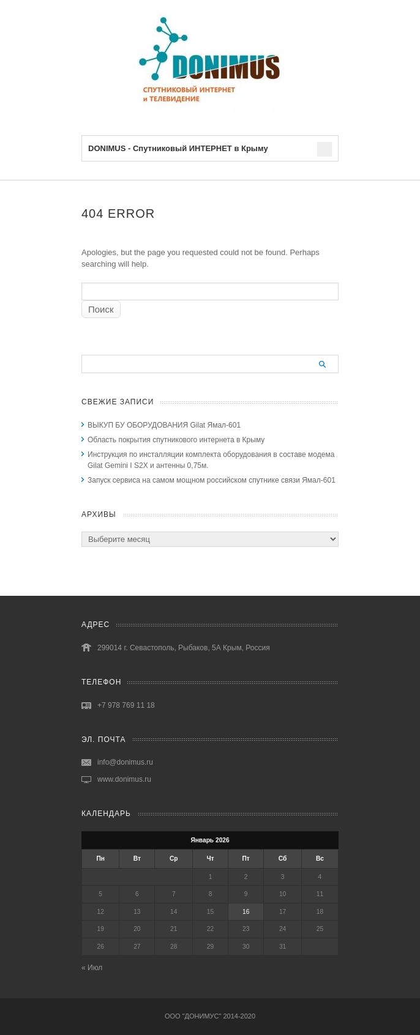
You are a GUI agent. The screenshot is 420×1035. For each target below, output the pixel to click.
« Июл (91, 967)
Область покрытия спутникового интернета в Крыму (176, 440)
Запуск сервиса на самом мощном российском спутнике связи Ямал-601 (212, 480)
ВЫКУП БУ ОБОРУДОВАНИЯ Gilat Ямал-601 (164, 425)
